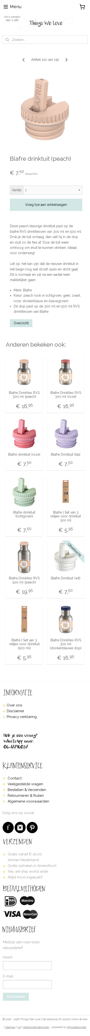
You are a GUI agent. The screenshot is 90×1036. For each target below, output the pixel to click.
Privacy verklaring (22, 717)
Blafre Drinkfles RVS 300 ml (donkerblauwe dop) (66, 644)
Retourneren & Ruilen (26, 795)
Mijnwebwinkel (76, 1027)
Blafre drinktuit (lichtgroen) (24, 514)
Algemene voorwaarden (28, 801)
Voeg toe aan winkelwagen (46, 205)
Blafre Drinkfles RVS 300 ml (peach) (24, 395)
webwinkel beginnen (36, 1027)
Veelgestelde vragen (25, 784)
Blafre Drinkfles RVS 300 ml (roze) (65, 395)
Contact (15, 778)
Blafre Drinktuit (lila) (65, 454)
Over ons (14, 705)
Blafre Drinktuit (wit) (65, 578)
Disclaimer (15, 711)
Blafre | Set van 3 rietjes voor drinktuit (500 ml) (24, 644)
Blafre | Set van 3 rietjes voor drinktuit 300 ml (65, 516)
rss (19, 1027)
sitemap (10, 1027)
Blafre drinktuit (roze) (24, 454)
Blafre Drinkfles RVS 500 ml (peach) (24, 580)
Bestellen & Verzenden (27, 790)
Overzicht (21, 323)
